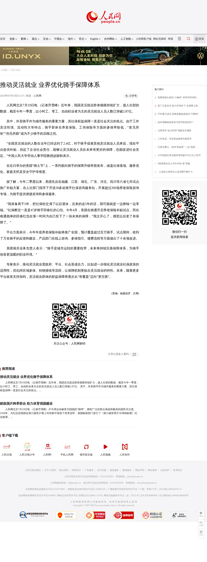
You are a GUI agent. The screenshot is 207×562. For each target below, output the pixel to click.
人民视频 (105, 448)
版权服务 (114, 470)
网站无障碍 (159, 38)
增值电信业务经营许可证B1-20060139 (86, 489)
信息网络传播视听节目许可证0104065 (37, 495)
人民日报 (6, 448)
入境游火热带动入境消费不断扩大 (175, 172)
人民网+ (47, 448)
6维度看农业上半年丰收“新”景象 (174, 163)
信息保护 (164, 470)
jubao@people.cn (135, 476)
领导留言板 (86, 448)
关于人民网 (50, 470)
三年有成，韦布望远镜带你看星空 (175, 139)
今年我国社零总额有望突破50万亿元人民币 (179, 155)
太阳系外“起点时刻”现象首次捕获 (174, 130)
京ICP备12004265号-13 (170, 489)
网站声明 (139, 470)
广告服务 (89, 470)
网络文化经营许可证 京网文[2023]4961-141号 (79, 495)
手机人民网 (66, 448)
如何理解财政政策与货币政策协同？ (176, 122)
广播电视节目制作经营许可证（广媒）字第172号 (132, 489)
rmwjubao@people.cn (147, 483)
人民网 (3, 70)
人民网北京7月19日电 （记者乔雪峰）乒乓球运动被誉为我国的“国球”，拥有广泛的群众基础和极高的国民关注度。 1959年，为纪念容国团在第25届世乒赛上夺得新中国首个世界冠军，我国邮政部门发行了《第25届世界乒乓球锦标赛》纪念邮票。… (68, 413)
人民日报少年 (27, 448)
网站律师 (152, 470)
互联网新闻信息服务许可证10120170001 (45, 489)
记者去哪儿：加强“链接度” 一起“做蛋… (177, 147)
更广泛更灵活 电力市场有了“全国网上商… (179, 106)
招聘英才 (76, 470)
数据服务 (126, 470)
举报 (170, 38)
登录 (201, 38)
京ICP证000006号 (149, 495)
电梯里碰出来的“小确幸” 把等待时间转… (178, 97)
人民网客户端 (143, 38)
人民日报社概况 (33, 470)
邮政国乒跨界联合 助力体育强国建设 (26, 403)
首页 (2, 38)
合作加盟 (101, 470)
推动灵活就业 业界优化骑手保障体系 (26, 377)
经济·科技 (16, 70)
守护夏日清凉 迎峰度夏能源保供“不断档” (178, 114)
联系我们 (177, 470)
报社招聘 (63, 470)
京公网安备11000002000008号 (173, 495)
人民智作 (124, 448)
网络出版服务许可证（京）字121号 (121, 495)
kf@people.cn (74, 483)
